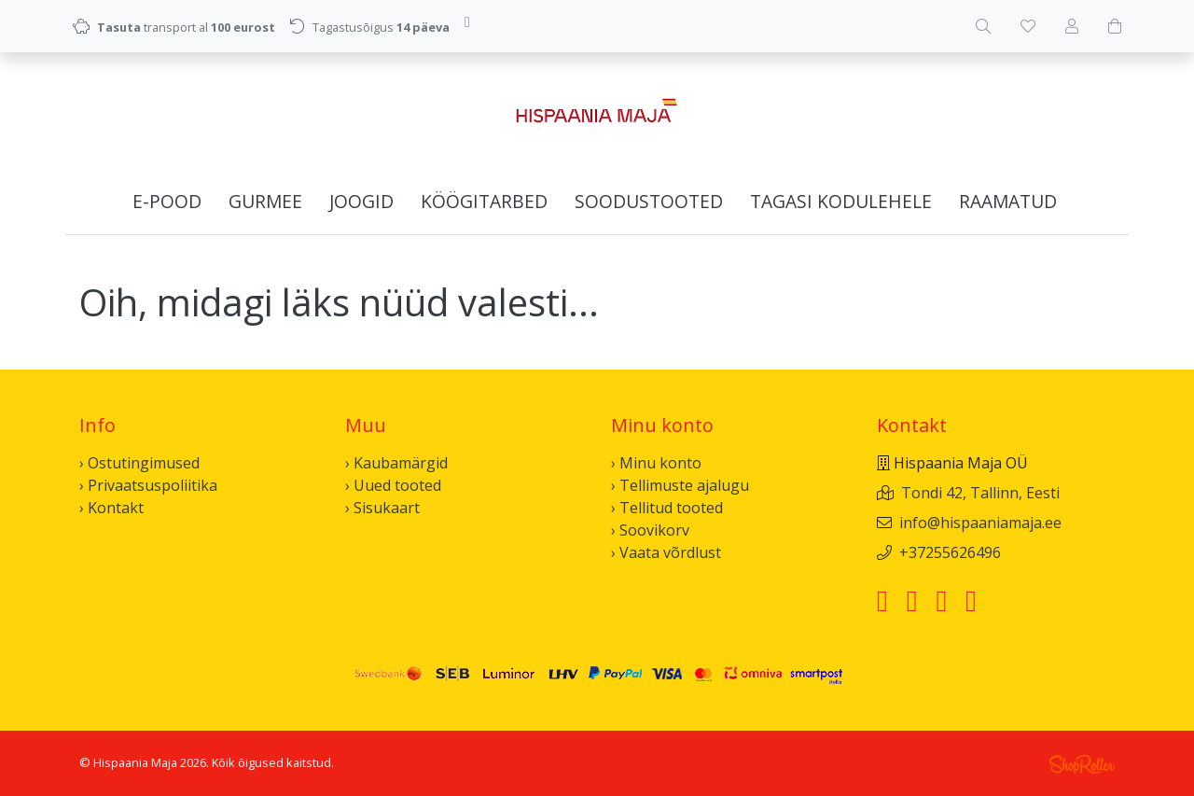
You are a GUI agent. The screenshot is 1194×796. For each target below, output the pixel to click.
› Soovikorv (650, 530)
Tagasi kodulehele (841, 201)
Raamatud (1008, 201)
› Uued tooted (393, 485)
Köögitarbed (484, 201)
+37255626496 (950, 552)
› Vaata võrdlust (666, 552)
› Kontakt (111, 507)
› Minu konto (656, 463)
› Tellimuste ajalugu (680, 485)
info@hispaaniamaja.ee (980, 522)
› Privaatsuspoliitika (148, 485)
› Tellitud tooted (667, 507)
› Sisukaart (382, 507)
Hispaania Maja (135, 762)
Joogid (361, 201)
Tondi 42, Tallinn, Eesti (980, 492)
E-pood (166, 201)
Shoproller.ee (1082, 764)
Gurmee (265, 201)
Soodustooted (649, 201)
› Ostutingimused (139, 463)
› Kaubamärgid (396, 463)
